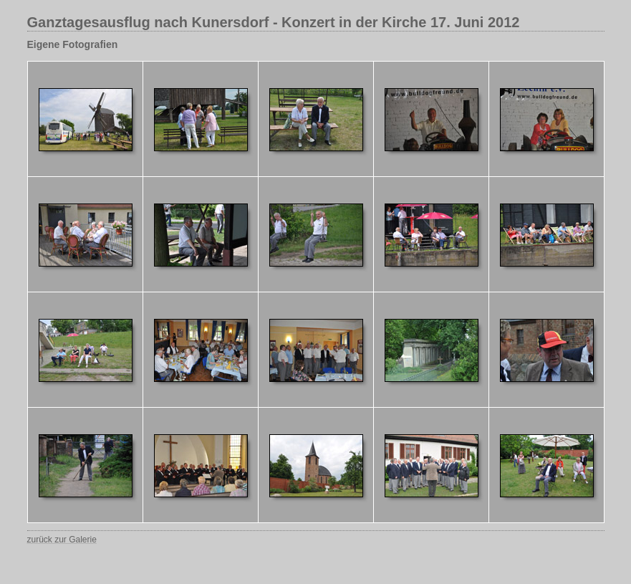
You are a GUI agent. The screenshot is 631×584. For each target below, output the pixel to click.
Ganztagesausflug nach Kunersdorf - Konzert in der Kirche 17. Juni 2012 (273, 22)
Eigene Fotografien (72, 44)
